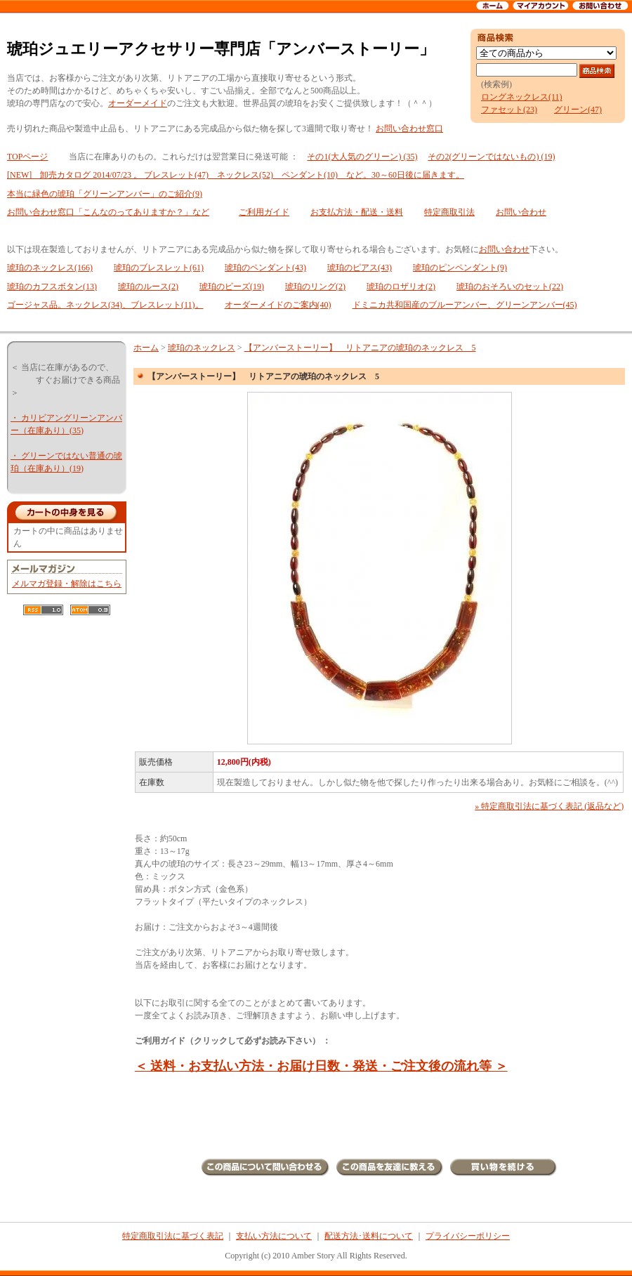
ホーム (146, 348)
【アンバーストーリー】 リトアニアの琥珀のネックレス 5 (360, 348)
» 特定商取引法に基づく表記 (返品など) (549, 806)
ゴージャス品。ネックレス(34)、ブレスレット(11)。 (105, 305)
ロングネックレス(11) (521, 97)
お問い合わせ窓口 (409, 128)
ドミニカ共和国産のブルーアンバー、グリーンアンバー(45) (465, 305)
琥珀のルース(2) (148, 286)
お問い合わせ (521, 212)
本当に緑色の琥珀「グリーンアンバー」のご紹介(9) (104, 194)
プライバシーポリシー (468, 1236)
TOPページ (27, 157)
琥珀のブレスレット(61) (159, 267)
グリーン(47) (578, 109)
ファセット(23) (509, 109)
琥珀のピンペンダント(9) (460, 267)
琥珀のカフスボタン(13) (52, 286)
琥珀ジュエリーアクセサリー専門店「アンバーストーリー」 (221, 49)
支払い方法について (274, 1236)
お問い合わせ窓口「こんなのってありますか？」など (108, 212)
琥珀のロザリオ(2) (401, 286)
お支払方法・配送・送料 (356, 212)
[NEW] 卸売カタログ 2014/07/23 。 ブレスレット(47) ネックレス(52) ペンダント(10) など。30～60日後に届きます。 (235, 175)
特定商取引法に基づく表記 (172, 1236)
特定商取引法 (449, 212)
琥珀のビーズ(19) (231, 286)
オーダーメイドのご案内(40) (278, 305)
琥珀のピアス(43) (359, 267)
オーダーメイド (137, 103)
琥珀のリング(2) (315, 286)
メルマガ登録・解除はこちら (66, 583)
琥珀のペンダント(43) (265, 267)
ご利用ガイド (264, 212)
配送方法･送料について (368, 1236)
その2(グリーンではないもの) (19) (491, 157)
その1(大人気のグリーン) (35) (362, 157)
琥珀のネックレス (201, 348)
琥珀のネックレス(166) (50, 267)
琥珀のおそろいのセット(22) (509, 286)
